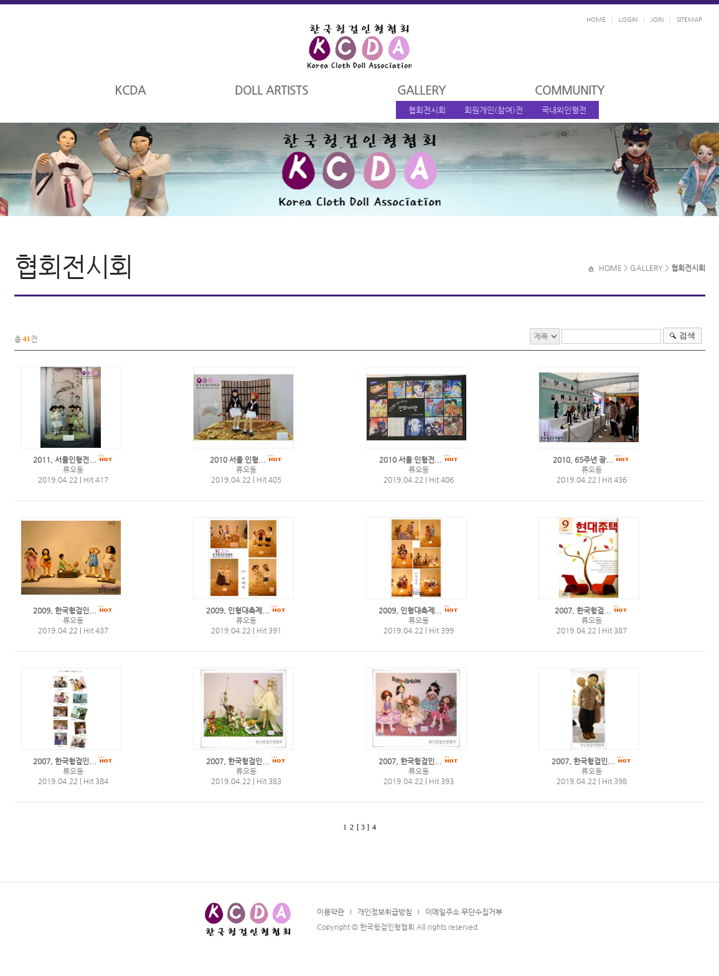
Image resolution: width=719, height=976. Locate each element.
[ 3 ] (363, 827)
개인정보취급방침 (384, 911)
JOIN (657, 19)
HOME (596, 19)
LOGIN (628, 19)
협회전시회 (427, 110)
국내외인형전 (564, 110)
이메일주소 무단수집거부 (463, 911)
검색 (687, 335)
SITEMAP (689, 19)
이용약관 (330, 911)
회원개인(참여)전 (493, 110)
